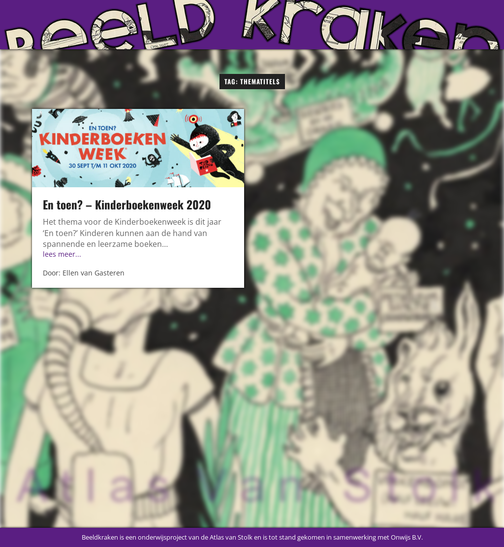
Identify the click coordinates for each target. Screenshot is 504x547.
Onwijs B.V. (407, 537)
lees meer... (62, 254)
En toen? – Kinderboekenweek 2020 (127, 204)
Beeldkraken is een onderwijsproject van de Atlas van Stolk (167, 537)
